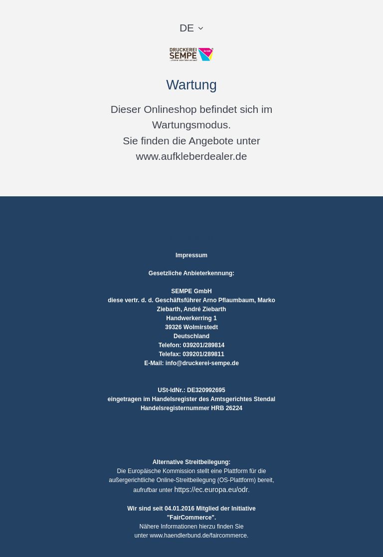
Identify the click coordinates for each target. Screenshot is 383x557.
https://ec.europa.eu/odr (211, 490)
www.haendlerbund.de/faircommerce (198, 535)
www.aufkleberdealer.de (191, 156)
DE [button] (187, 27)
